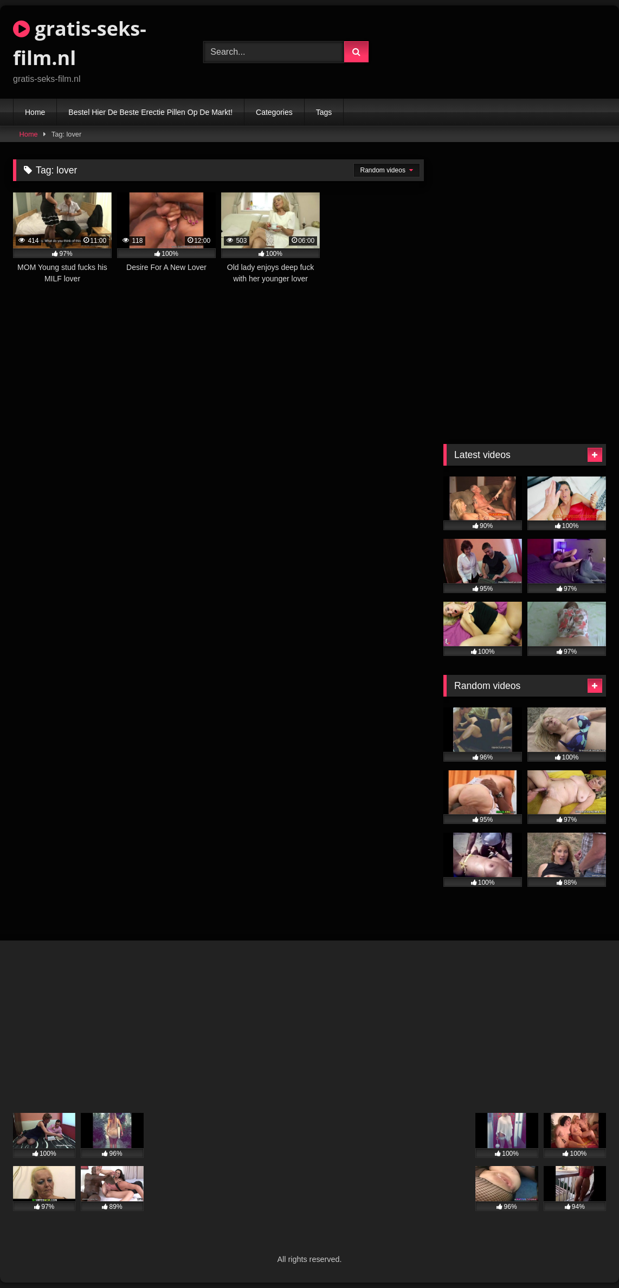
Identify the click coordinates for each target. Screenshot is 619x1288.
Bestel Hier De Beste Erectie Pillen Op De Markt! (150, 112)
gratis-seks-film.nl (79, 43)
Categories (274, 112)
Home (35, 112)
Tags (324, 112)
